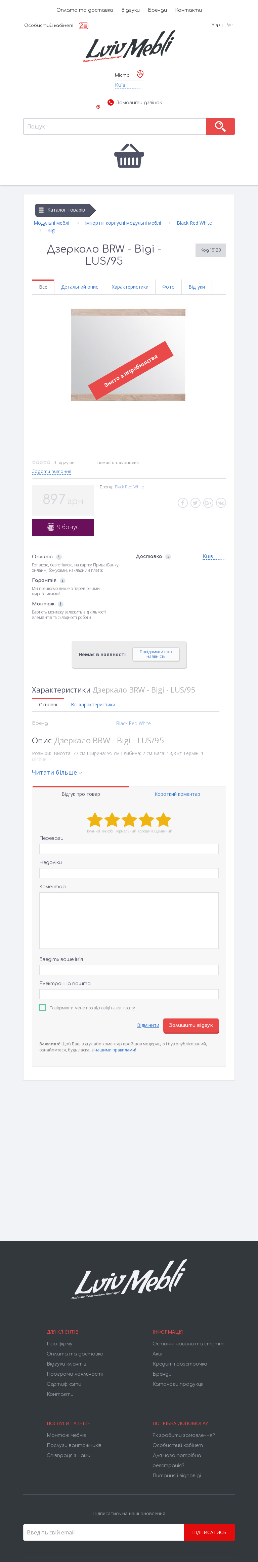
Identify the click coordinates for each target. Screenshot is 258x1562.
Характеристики (130, 287)
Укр (216, 25)
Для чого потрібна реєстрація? (177, 1460)
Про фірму (60, 1343)
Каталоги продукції (178, 1384)
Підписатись (209, 1532)
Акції (158, 1353)
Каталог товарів (62, 210)
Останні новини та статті (188, 1343)
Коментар (52, 886)
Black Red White (129, 487)
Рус (229, 25)
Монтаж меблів (66, 1435)
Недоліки (50, 862)
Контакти (188, 10)
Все (43, 287)
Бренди (157, 10)
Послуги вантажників (74, 1445)
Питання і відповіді (177, 1475)
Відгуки (130, 10)
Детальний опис (79, 287)
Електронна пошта (65, 983)
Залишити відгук (191, 1025)
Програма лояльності (75, 1374)
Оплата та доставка (84, 10)
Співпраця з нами (68, 1455)
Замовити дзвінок (135, 103)
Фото (168, 287)
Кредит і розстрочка (180, 1364)
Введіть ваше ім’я (61, 959)
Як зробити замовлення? (184, 1435)
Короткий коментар (177, 794)
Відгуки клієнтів (66, 1364)
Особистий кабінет (48, 25)
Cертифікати (64, 1384)
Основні (48, 704)
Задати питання (51, 471)
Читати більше (54, 772)
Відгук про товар (80, 794)
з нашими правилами (113, 1050)
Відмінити (148, 1025)
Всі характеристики (93, 704)
